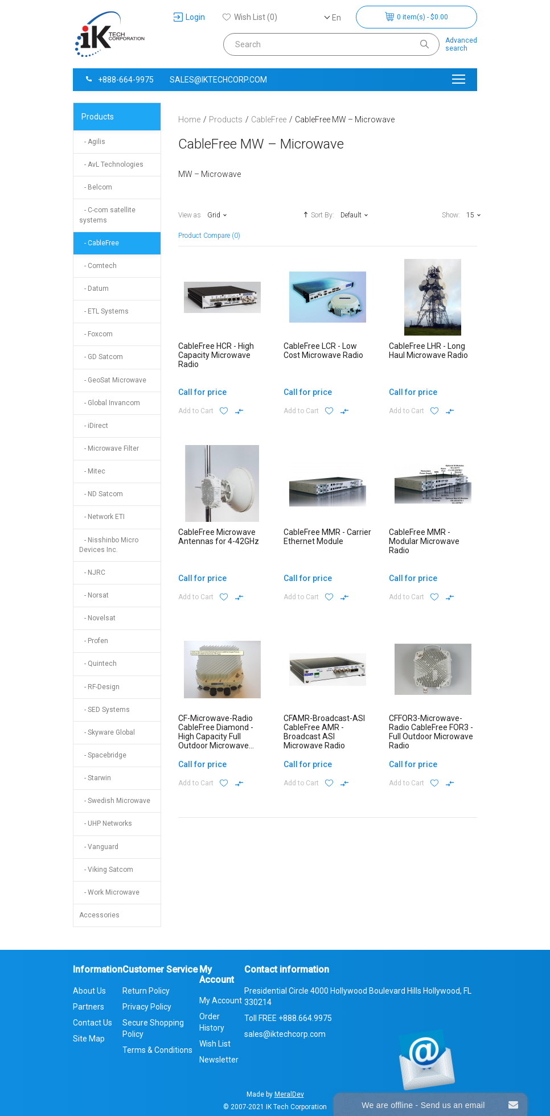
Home (189, 119)
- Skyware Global (107, 732)
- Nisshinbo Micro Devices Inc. (108, 545)
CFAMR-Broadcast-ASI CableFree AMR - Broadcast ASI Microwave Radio (324, 732)
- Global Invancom (109, 403)
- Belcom (95, 187)
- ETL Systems (104, 311)
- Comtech (98, 266)
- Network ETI (102, 517)
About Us (89, 990)
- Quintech (98, 664)
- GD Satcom (101, 357)
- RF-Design (99, 687)
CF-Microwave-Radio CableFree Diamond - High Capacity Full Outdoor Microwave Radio (215, 736)
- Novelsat (97, 618)
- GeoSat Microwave (112, 380)
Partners (88, 1006)
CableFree (268, 119)
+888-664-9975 (119, 80)
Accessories (99, 915)
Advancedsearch (461, 44)
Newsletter (219, 1059)
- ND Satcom (101, 494)
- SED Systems (104, 710)
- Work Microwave (109, 892)
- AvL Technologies (111, 164)
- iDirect (93, 426)
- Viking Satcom (106, 870)
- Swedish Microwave (114, 801)
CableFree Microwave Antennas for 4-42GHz (218, 537)
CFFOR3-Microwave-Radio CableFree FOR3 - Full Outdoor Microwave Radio (431, 732)
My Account (220, 1000)
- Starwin (95, 778)
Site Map (89, 1038)
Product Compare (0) (209, 236)
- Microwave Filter (109, 448)
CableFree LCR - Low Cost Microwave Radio (323, 350)
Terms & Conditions (157, 1050)
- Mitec (92, 471)
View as (189, 215)
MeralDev (289, 1094)
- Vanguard (98, 847)
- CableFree (99, 243)
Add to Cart (196, 411)
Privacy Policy (146, 1006)
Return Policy (146, 990)
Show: (451, 215)
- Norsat (94, 595)
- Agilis (92, 142)
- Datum (94, 289)
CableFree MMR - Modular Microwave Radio (424, 541)
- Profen (93, 641)
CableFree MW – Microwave (345, 119)
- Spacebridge (102, 755)
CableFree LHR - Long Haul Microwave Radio (428, 350)
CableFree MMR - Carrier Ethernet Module (327, 537)
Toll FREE (288, 1018)
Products (97, 116)
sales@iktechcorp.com (218, 80)
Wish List (215, 1043)
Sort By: (317, 214)
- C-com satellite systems (107, 215)
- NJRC (92, 572)
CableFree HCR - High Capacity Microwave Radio (216, 355)
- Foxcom (96, 334)
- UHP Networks (105, 823)
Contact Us (92, 1022)
